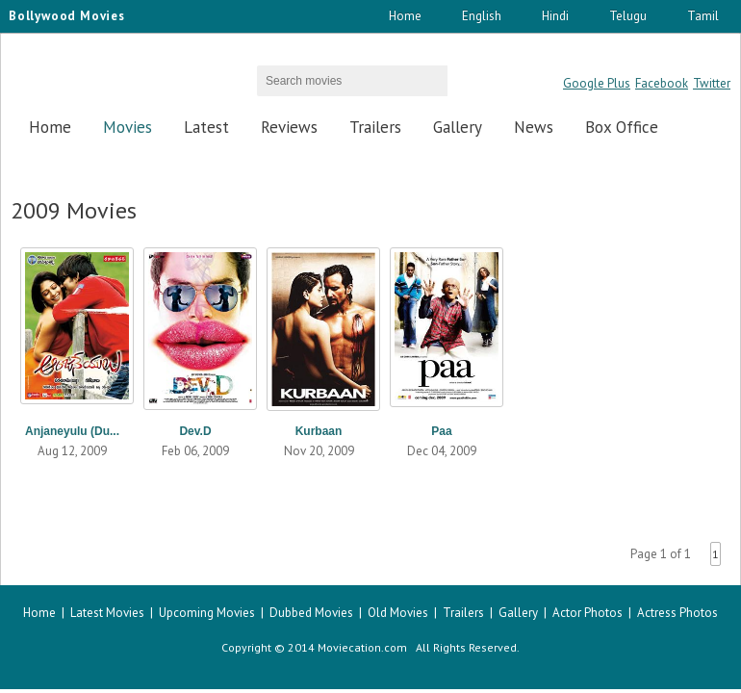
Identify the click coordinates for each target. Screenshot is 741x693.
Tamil (703, 16)
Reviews (289, 127)
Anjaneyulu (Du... (72, 431)
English (481, 16)
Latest (206, 127)
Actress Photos (677, 612)
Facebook (661, 83)
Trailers (375, 127)
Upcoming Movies (207, 612)
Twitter (711, 83)
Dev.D (195, 431)
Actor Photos (587, 612)
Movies (127, 127)
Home (405, 16)
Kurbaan (319, 431)
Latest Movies (107, 612)
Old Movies (398, 612)
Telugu (628, 16)
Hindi (555, 16)
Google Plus (596, 83)
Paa (441, 431)
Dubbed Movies (311, 612)
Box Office (621, 127)
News (533, 127)
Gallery (457, 127)
